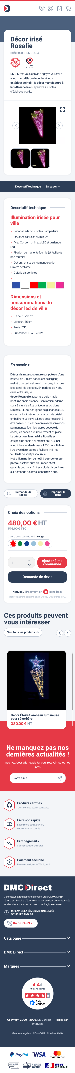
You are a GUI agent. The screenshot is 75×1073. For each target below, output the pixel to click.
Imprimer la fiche (54, 493)
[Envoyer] (61, 778)
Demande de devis (37, 576)
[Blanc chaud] (40, 543)
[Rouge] (13, 543)
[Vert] (20, 543)
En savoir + (53, 186)
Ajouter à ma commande (52, 562)
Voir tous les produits (23, 632)
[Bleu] (27, 543)
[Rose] (47, 543)
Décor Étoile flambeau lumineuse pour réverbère (35, 717)
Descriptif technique (28, 186)
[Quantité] (21, 562)
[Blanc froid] (33, 543)
